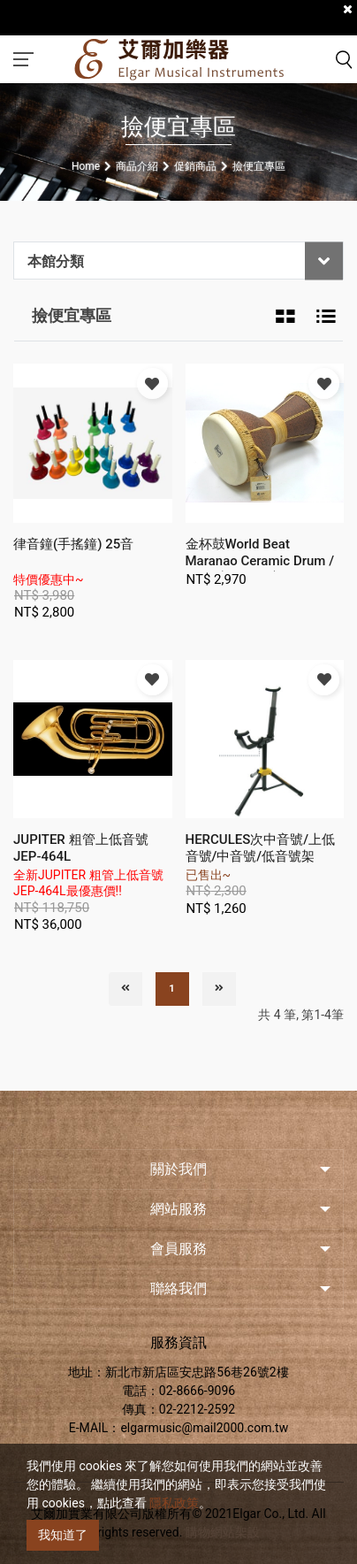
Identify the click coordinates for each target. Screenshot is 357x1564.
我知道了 (62, 1535)
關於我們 (178, 1169)
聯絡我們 (178, 1288)
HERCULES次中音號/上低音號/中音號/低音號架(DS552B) (261, 856)
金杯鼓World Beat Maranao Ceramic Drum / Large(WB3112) (260, 560)
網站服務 (178, 1208)
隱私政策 (174, 1503)
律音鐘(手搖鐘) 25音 (73, 544)
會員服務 (178, 1248)
